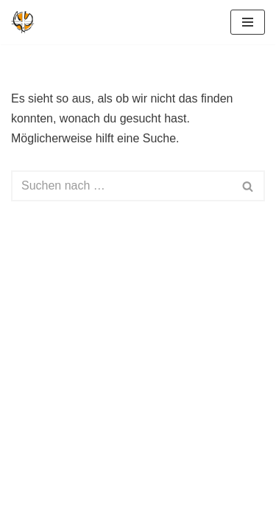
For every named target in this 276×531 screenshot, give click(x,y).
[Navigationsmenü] (247, 22)
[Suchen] (121, 185)
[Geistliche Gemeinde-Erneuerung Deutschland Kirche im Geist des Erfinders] (23, 22)
